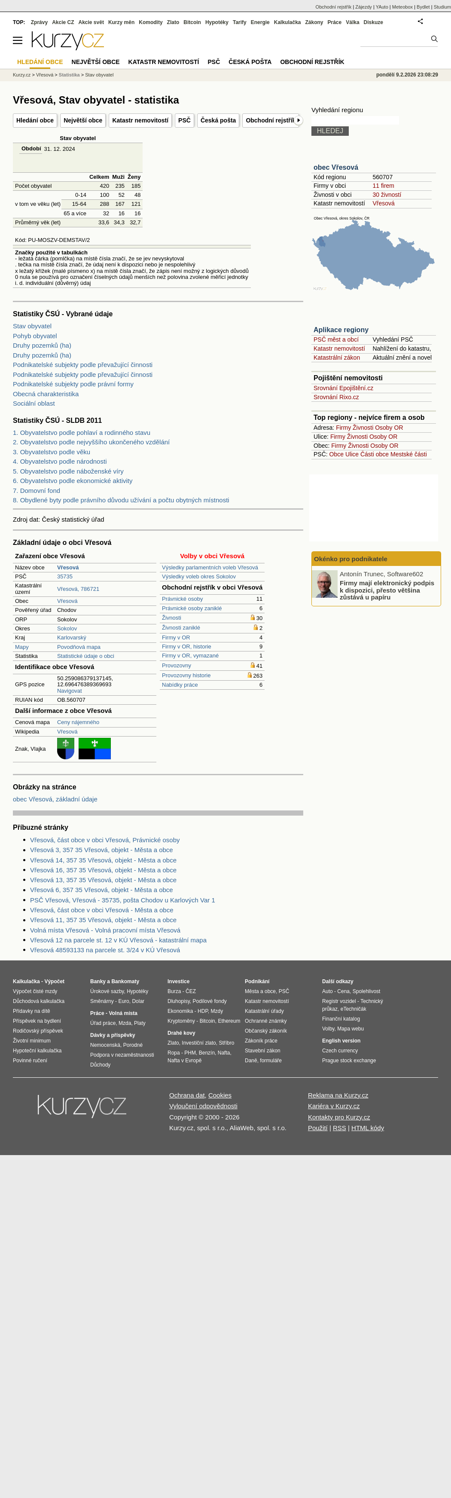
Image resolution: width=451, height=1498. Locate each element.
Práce (335, 22)
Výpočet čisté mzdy (35, 991)
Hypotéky (217, 22)
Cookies (220, 1095)
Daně (251, 1061)
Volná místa (123, 1013)
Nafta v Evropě (184, 1061)
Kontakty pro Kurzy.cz (339, 1117)
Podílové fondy (209, 1001)
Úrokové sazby (107, 991)
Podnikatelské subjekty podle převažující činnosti (82, 364)
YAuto (382, 6)
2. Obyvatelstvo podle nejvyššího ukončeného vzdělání (91, 442)
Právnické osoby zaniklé (192, 608)
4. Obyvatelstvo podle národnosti (60, 461)
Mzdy (217, 1011)
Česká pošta (218, 120)
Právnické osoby (182, 599)
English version (341, 1041)
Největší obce (83, 120)
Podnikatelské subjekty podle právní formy (73, 384)
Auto (327, 991)
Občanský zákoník (266, 1031)
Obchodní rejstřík (271, 120)
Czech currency (340, 1051)
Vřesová (67, 601)
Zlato (173, 22)
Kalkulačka (287, 22)
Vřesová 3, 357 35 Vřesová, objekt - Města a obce (101, 849)
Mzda (125, 1023)
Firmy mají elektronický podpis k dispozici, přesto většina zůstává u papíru (387, 590)
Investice (178, 981)
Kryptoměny (181, 1021)
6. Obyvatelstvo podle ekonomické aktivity (72, 480)
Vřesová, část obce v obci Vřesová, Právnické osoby (105, 840)
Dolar (138, 1001)
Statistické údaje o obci (85, 656)
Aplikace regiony (341, 329)
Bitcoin (192, 22)
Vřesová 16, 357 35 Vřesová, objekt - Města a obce (103, 870)
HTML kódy (367, 1127)
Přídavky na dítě (31, 1011)
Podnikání (257, 981)
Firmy (343, 427)
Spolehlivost (367, 991)
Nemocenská (105, 1045)
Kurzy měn (121, 22)
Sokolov (67, 628)
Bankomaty (125, 981)
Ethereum (229, 1021)
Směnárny (102, 1001)
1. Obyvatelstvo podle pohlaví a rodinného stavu (81, 432)
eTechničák (353, 1009)
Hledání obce (35, 120)
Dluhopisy (179, 1001)
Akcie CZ (63, 22)
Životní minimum (32, 1041)
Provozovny (176, 665)
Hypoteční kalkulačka (37, 1051)
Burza (174, 991)
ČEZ (191, 991)
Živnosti (171, 617)
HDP (203, 1011)
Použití (318, 1127)
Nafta (224, 1053)
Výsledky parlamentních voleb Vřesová (210, 567)
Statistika (69, 74)
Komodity (150, 22)
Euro (123, 1001)
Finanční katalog (341, 1019)
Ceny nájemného (78, 722)
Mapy (22, 647)
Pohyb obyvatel (35, 335)
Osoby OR (389, 427)
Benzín (207, 1053)
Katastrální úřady (264, 1011)
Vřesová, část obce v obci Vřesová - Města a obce (102, 910)
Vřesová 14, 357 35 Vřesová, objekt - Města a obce (103, 860)
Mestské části (408, 454)
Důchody (100, 1065)
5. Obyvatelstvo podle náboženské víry (68, 471)
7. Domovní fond (36, 490)
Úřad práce (103, 1023)
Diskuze (373, 22)
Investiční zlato (199, 1043)
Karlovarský (71, 637)
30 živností (386, 194)
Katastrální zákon (337, 357)
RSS (339, 1127)
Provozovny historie (186, 675)
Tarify (240, 22)
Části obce (374, 454)
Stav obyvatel (32, 326)
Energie (260, 22)
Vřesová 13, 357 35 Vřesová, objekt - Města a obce (103, 880)
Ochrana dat (187, 1095)
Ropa (174, 1053)
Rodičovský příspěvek (38, 1031)
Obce (336, 454)
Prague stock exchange (349, 1061)
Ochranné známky (265, 1021)
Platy (140, 1023)
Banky (98, 981)
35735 (65, 576)
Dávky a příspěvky (112, 1035)
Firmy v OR (176, 637)
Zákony (314, 22)
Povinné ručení (30, 1061)
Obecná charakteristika (46, 393)
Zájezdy (363, 6)
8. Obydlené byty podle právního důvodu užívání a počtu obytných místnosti (121, 500)
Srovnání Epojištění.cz (343, 388)
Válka (352, 22)
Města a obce (260, 991)
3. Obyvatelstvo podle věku (51, 452)
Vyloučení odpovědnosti (203, 1106)
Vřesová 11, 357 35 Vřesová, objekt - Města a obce (103, 919)
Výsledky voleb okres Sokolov (199, 576)
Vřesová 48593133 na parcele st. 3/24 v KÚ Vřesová (105, 950)
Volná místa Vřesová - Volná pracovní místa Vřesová (105, 930)
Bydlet (423, 6)
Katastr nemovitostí (140, 120)
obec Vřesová (336, 167)
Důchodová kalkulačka (38, 1001)
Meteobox (402, 6)
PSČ (184, 120)
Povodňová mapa (79, 647)
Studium (442, 6)
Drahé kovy (181, 1033)
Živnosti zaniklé (181, 627)
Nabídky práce (180, 685)
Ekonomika (180, 1011)
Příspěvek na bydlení (37, 1021)
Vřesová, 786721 (78, 589)
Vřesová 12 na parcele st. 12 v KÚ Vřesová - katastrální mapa (118, 940)
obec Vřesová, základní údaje (55, 799)
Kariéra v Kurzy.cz (334, 1106)
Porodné (133, 1045)
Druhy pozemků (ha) (42, 345)
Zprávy (39, 22)
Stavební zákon (262, 1051)
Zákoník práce (261, 1041)
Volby (328, 1029)
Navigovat (69, 691)
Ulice (352, 454)
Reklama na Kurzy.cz (338, 1095)
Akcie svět (91, 22)
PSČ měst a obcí (336, 339)
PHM (190, 1053)
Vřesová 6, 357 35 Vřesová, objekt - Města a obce (101, 889)
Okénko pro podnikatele (350, 559)
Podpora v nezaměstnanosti (122, 1055)
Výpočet (54, 981)
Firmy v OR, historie (186, 646)
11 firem (383, 185)
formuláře (271, 1061)
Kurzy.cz (21, 74)
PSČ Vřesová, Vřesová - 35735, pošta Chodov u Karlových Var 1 (122, 900)
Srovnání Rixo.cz (336, 397)
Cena (343, 991)
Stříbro (226, 1043)
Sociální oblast (34, 403)
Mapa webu (350, 1029)
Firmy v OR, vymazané (190, 655)
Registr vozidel (339, 1001)
